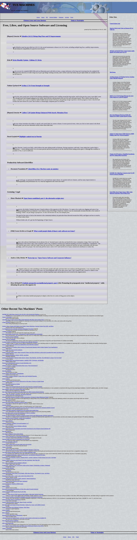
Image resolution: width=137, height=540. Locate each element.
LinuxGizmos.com (115, 23)
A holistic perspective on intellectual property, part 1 (40, 283)
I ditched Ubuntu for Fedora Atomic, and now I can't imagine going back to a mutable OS (24, 518)
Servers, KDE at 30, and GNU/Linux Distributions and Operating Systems (20, 344)
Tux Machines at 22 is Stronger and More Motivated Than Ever (17, 329)
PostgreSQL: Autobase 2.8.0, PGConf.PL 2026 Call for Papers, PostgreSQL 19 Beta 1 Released (26, 465)
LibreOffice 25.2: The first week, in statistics (43, 169)
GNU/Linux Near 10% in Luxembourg (11, 499)
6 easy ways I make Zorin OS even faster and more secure (16, 444)
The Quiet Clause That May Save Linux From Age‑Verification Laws (19, 452)
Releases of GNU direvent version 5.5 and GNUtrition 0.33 (16, 363)
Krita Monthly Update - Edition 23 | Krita (27, 60)
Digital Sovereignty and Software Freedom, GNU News (16, 507)
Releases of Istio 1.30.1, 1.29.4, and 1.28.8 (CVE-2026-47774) (17, 476)
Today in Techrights (77, 20)
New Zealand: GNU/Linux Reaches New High (13, 389)
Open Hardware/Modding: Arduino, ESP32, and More (15, 355)
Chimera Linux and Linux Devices (35, 20)
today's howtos (6, 378)
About (42, 17)
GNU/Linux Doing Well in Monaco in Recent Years (14, 402)
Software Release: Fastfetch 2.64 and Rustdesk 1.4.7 (15, 423)
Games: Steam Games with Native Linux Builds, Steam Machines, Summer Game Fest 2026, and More (28, 326)
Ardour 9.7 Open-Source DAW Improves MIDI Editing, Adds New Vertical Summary (122, 134)
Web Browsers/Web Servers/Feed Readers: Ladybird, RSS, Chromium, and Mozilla (23, 360)
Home (38, 17)
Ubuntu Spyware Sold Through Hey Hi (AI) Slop (14, 491)
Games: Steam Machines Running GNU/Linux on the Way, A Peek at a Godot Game (23, 381)
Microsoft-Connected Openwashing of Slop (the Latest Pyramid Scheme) (20, 489)
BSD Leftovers (6, 512)
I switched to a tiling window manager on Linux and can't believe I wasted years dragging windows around (28, 407)
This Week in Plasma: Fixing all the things (12, 434)
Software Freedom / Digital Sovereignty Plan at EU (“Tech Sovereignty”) (20, 365)
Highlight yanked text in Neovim (30, 136)
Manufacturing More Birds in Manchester (12, 515)
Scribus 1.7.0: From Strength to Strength (35, 85)
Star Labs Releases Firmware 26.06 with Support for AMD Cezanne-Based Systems (121, 115)
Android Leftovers (6, 405)
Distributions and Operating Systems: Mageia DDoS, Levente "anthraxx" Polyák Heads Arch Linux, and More (29, 457)
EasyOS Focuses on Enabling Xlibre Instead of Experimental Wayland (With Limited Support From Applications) (30, 347)
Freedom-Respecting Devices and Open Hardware (14, 481)
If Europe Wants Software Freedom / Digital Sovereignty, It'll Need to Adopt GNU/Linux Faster (25, 397)
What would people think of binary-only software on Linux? (54, 231)
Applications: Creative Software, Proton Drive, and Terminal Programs (19, 376)
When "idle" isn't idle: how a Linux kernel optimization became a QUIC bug (20, 449)
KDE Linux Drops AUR (7, 523)
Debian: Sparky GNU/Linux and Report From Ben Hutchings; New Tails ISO (21, 460)
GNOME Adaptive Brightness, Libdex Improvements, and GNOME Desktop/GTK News (23, 455)
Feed (71, 17)
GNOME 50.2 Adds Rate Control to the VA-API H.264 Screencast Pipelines (122, 173)
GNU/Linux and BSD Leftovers (9, 441)
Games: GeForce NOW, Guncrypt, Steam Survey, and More (17, 502)
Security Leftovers (6, 371)
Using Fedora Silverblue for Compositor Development (15, 436)
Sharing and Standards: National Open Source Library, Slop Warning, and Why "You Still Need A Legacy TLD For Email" (32, 357)
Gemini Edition (53, 17)
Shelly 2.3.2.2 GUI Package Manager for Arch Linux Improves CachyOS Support (121, 96)
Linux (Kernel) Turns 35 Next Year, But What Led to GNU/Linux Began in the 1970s (22, 526)
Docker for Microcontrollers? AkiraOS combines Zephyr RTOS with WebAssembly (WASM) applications (27, 415)
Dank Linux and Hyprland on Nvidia (11, 384)
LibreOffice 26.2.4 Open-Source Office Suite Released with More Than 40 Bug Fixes (121, 192)
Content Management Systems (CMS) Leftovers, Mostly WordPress (19, 478)
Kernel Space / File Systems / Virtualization (13, 373)
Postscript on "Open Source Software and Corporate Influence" (50, 258)
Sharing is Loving (6, 399)
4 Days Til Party (6, 322)
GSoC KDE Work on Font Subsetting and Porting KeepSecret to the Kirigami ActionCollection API (26, 428)
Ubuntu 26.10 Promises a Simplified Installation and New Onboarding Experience (122, 154)
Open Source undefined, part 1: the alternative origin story (44, 198)
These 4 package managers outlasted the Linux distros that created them (20, 410)
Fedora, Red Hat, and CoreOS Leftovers (12, 350)
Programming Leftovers (8, 368)
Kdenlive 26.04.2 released (8, 339)
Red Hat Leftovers (6, 431)
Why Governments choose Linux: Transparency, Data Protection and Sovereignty (22, 334)
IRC (47, 17)
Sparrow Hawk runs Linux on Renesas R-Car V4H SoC (16, 439)
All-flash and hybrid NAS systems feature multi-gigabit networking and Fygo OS (122, 51)
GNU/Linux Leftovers (7, 420)
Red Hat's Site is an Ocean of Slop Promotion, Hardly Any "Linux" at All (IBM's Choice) (23, 505)
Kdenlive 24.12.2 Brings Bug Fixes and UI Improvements (41, 36)
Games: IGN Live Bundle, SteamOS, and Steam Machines (16, 394)
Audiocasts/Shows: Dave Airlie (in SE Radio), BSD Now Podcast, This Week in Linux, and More (26, 473)
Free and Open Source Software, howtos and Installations (16, 418)
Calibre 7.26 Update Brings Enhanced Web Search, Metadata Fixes (45, 113)
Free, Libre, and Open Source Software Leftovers (14, 426)
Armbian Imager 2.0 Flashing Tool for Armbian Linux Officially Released (122, 77)
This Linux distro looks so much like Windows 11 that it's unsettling (18, 413)
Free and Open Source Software (10, 336)
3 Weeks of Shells (6, 331)
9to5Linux (113, 72)
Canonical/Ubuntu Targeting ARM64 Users (12, 483)
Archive (67, 17)
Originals (61, 17)
